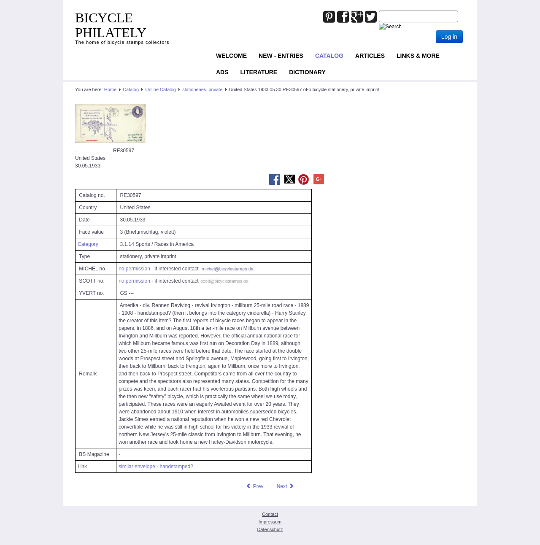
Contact (270, 514)
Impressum (270, 521)
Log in (449, 36)
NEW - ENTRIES (281, 55)
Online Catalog (160, 89)
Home (110, 89)
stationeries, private (202, 89)
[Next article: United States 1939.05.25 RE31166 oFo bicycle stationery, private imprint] (285, 486)
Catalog (329, 55)
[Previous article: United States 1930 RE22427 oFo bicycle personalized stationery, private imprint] (254, 486)
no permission (134, 269)
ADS (222, 72)
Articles (370, 55)
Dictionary (307, 72)
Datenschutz (270, 529)
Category (88, 244)
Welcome (231, 55)
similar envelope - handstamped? (156, 466)
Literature (259, 72)
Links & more (418, 55)
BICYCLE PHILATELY (110, 25)
